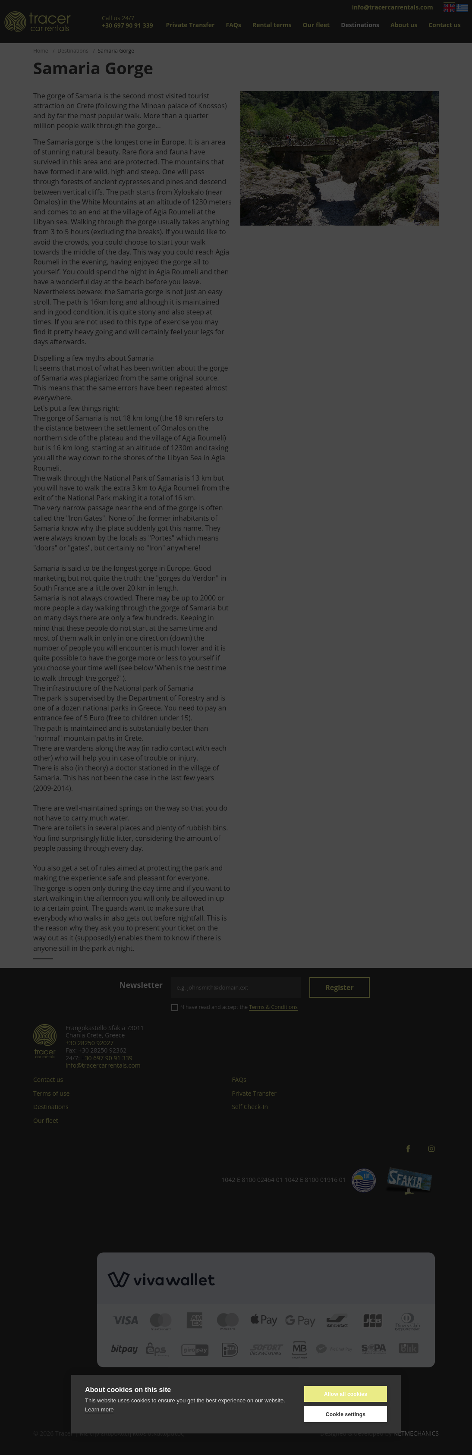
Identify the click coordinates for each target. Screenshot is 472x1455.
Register (339, 987)
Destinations (360, 25)
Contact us (444, 25)
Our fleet (316, 25)
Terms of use (51, 1093)
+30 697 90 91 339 (106, 1058)
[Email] (236, 987)
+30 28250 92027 (89, 1043)
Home (40, 50)
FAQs (233, 25)
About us (403, 25)
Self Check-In (250, 1107)
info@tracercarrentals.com (392, 7)
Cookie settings (345, 1414)
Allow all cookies (345, 1394)
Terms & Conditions (273, 1007)
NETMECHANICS (416, 1433)
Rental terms (272, 25)
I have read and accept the (240, 1007)
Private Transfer (190, 25)
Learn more (99, 1409)
